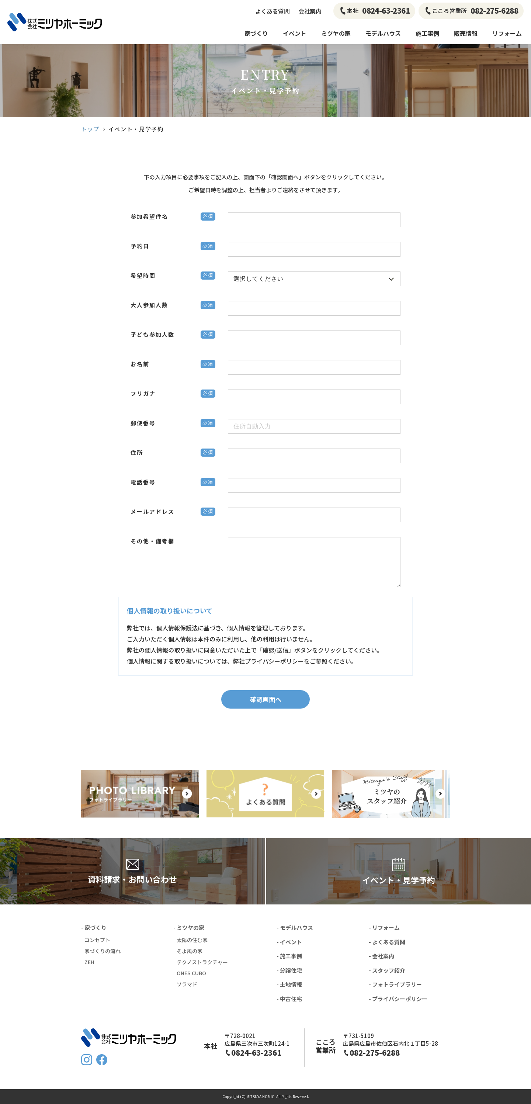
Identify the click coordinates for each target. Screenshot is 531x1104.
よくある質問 (272, 11)
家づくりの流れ (102, 951)
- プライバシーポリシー (398, 999)
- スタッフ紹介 (387, 970)
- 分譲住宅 (289, 970)
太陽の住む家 (192, 940)
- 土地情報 (289, 984)
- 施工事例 (289, 956)
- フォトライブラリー (395, 984)
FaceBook (101, 1059)
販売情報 (466, 33)
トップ (90, 129)
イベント (294, 33)
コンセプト (97, 940)
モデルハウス (383, 33)
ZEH (89, 962)
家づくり (256, 33)
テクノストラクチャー (202, 962)
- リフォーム (384, 927)
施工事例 (427, 33)
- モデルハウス (295, 927)
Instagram (86, 1059)
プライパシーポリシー (274, 661)
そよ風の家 (189, 951)
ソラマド (187, 984)
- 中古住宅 (289, 999)
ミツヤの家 (336, 33)
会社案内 (309, 11)
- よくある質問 (387, 942)
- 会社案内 (381, 956)
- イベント (289, 942)
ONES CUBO (191, 973)
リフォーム (507, 33)
